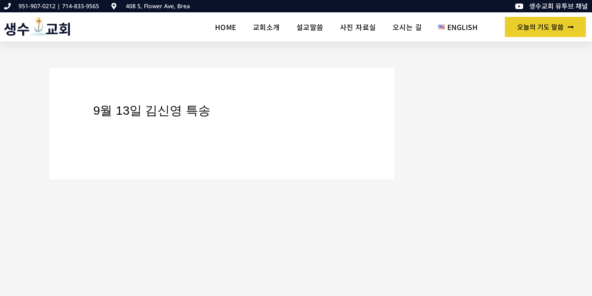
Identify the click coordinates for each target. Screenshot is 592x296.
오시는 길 (407, 27)
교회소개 (266, 27)
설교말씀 (310, 27)
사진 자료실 (358, 27)
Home (225, 27)
